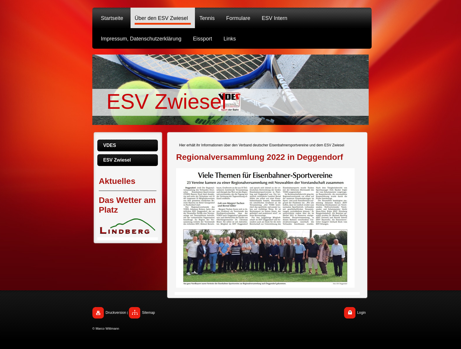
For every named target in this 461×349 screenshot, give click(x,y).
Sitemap (148, 313)
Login (361, 313)
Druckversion (116, 313)
